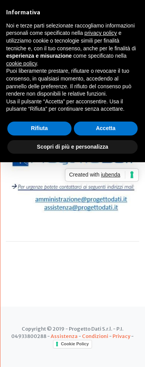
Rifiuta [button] (39, 128)
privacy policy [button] (100, 33)
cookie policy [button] (21, 63)
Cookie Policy (75, 343)
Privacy (121, 336)
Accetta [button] (106, 128)
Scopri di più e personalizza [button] (72, 147)
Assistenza (64, 336)
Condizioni (95, 336)
